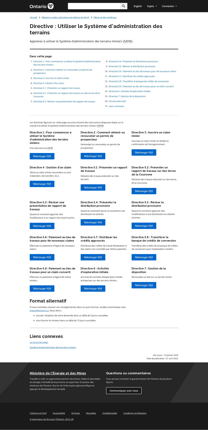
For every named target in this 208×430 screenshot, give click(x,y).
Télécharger (42, 156)
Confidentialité (109, 413)
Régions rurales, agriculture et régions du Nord (65, 17)
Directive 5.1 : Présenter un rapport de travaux (56, 88)
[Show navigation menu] (152, 6)
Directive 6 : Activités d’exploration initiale (129, 91)
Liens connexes (116, 106)
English (138, 6)
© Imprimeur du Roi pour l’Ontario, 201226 (51, 419)
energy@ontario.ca (39, 310)
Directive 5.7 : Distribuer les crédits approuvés (132, 76)
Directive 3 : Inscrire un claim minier (51, 78)
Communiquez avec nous (124, 390)
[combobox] (97, 6)
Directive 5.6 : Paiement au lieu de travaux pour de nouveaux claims (142, 71)
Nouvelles (91, 413)
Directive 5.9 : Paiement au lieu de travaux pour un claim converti (141, 86)
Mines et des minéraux (105, 17)
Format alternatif (117, 101)
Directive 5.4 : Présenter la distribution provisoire (133, 61)
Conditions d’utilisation (134, 413)
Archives (75, 413)
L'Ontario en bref (38, 413)
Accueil (33, 17)
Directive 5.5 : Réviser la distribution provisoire (132, 66)
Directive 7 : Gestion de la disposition (127, 96)
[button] (123, 6)
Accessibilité (59, 413)
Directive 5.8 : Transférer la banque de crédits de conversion (139, 81)
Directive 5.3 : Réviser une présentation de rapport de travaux (64, 101)
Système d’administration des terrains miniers (53, 347)
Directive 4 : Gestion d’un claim (48, 83)
